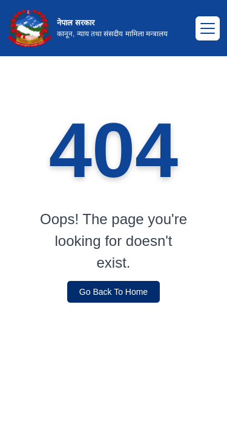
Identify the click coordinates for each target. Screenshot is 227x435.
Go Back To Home (113, 292)
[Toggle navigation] (208, 28)
